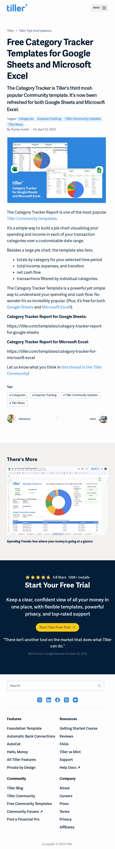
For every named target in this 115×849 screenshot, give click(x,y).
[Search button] (99, 686)
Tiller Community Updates (83, 119)
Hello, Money (17, 752)
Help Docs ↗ (70, 767)
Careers (66, 796)
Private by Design (21, 767)
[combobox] (50, 686)
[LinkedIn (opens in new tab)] (48, 699)
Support (66, 759)
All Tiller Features (21, 759)
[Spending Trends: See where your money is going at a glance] (57, 501)
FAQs (64, 744)
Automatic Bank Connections (31, 736)
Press (64, 804)
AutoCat (14, 744)
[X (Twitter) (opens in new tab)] (66, 699)
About (65, 788)
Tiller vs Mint (70, 752)
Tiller (69, 844)
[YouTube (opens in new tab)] (75, 699)
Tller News (16, 124)
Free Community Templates (29, 804)
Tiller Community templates (32, 218)
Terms (64, 811)
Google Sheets (20, 307)
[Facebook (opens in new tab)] (57, 699)
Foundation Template (24, 728)
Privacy (66, 819)
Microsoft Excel (56, 307)
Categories (26, 119)
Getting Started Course (78, 728)
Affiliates (67, 827)
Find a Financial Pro (23, 819)
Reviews (66, 736)
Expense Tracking (49, 119)
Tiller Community (21, 796)
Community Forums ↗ (25, 811)
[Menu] (99, 8)
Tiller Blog (15, 788)
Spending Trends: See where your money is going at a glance (50, 541)
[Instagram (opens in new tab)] (39, 699)
